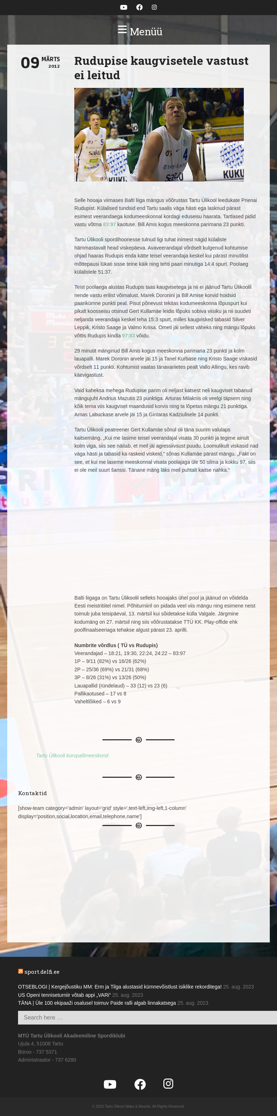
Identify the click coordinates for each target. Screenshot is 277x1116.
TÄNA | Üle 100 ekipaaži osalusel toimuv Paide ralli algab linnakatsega (97, 1003)
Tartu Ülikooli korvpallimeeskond (72, 755)
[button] (138, 31)
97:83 (128, 336)
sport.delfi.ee (42, 971)
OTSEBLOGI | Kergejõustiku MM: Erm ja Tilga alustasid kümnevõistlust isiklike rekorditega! (120, 987)
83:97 (109, 224)
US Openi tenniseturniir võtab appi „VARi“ (64, 995)
